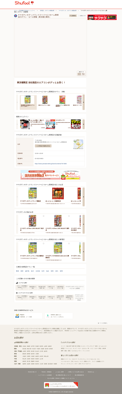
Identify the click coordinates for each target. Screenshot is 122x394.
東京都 (24, 348)
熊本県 (37, 364)
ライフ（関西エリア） (85, 361)
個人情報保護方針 (79, 375)
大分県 (41, 364)
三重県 (37, 353)
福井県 (45, 351)
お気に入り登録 (43, 216)
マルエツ (76, 361)
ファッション (68, 348)
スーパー (63, 346)
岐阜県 (33, 353)
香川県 (28, 361)
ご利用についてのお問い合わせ (76, 372)
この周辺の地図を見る (43, 146)
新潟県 (33, 351)
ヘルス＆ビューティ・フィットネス (80, 350)
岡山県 (24, 359)
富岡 (61, 271)
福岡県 (24, 364)
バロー (76, 363)
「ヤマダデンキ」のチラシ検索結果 (67, 10)
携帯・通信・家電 (65, 350)
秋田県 (41, 346)
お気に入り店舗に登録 (82, 15)
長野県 (28, 351)
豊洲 (17, 271)
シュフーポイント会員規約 (45, 375)
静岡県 (28, 353)
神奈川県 (29, 348)
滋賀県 (37, 356)
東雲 (22, 271)
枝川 (32, 271)
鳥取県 (33, 359)
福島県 (50, 346)
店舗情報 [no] (73, 15)
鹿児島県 (50, 364)
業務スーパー (64, 359)
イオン (98, 359)
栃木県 (46, 348)
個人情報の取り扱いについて (63, 375)
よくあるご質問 (59, 372)
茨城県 (42, 348)
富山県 (37, 351)
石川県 (41, 351)
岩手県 (33, 346)
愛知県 (24, 353)
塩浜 (47, 271)
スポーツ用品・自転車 (100, 348)
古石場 (38, 271)
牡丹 (43, 271)
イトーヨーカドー (65, 361)
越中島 (27, 271)
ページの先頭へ (102, 323)
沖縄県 (55, 364)
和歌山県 (46, 356)
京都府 (33, 356)
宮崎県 (45, 364)
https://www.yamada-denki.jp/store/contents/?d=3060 (51, 163)
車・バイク (90, 348)
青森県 (28, 346)
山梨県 (24, 351)
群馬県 (51, 348)
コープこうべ (69, 363)
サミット (63, 363)
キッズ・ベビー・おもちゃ (80, 348)
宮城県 (37, 346)
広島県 (28, 359)
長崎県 (33, 364)
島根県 (37, 359)
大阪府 (24, 356)
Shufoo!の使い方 (32, 372)
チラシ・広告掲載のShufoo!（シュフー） (24, 10)
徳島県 (24, 361)
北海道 (24, 346)
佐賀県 (28, 364)
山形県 (45, 346)
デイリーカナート (86, 363)
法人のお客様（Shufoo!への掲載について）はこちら (61, 378)
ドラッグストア (90, 346)
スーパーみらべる (91, 359)
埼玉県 (34, 348)
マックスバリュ (82, 359)
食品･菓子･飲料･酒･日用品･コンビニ (76, 346)
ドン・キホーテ (73, 359)
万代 (72, 361)
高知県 (37, 361)
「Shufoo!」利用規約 (46, 372)
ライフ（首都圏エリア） (98, 361)
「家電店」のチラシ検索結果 (46, 10)
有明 (52, 271)
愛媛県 (33, 361)
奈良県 (41, 356)
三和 (79, 363)
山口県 (41, 359)
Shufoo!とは (91, 372)
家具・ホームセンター (101, 346)
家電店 (62, 348)
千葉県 (38, 348)
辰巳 (56, 271)
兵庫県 (28, 356)
